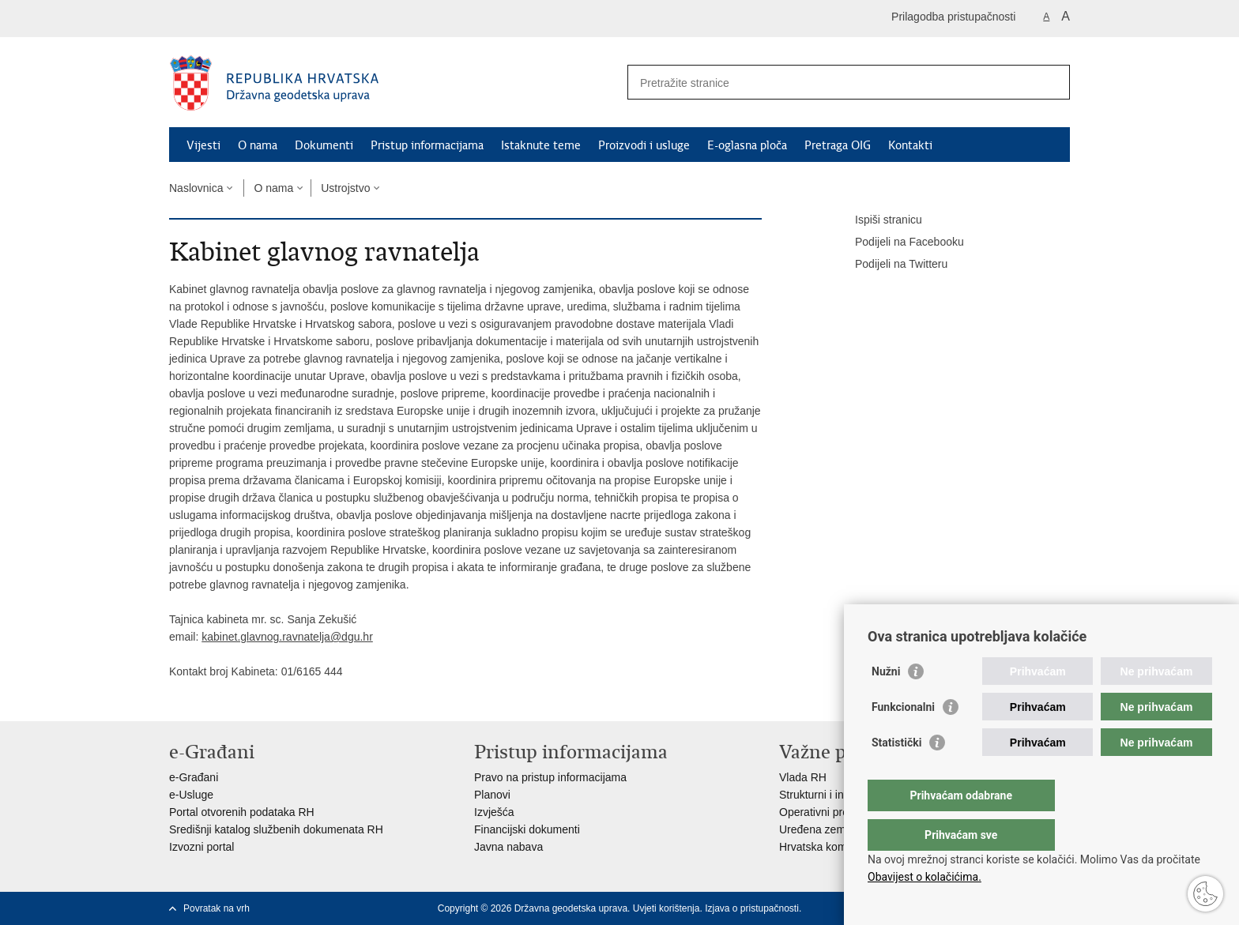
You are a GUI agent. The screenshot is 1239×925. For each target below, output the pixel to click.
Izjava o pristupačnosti (752, 908)
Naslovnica (196, 188)
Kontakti (910, 145)
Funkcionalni (903, 738)
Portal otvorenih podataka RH (241, 812)
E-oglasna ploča (747, 145)
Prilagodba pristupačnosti (953, 16)
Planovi (492, 794)
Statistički (896, 774)
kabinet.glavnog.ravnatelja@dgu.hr (287, 636)
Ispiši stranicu (877, 220)
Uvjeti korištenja (666, 908)
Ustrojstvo (345, 188)
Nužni (886, 703)
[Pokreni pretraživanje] (1051, 82)
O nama (257, 145)
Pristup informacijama (427, 145)
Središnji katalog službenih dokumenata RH (276, 829)
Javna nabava (508, 846)
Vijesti (203, 145)
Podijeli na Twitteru (890, 265)
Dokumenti (324, 145)
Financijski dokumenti (527, 829)
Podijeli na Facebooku (898, 242)
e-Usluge (191, 794)
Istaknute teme (541, 145)
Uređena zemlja (818, 829)
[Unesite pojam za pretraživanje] (831, 83)
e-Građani (193, 777)
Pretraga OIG (837, 145)
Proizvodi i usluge (644, 145)
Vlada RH (803, 777)
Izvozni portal (201, 846)
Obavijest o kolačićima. (924, 876)
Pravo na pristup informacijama (550, 777)
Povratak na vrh (216, 908)
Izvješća (494, 812)
